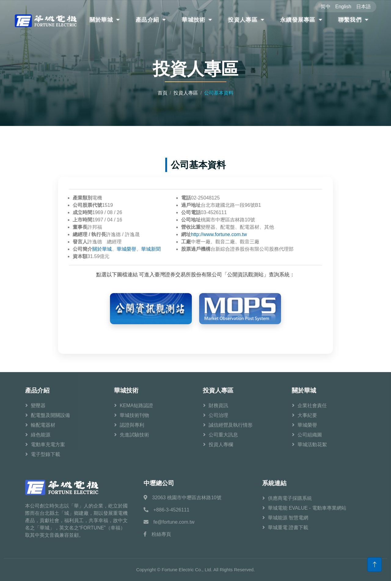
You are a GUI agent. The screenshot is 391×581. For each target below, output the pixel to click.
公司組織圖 (310, 434)
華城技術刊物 (134, 415)
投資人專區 (243, 20)
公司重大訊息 (223, 434)
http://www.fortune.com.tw (219, 234)
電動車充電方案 (48, 444)
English (343, 6)
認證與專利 (132, 425)
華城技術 (193, 20)
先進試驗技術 (134, 434)
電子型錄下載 (45, 454)
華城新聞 (151, 249)
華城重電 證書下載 (288, 527)
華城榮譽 (126, 249)
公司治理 (218, 415)
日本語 (363, 6)
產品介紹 (147, 20)
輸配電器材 (43, 425)
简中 (326, 6)
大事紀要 (307, 415)
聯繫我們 (350, 20)
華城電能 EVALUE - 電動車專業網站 (307, 508)
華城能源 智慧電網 (288, 517)
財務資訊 (218, 405)
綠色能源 (40, 434)
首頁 (162, 92)
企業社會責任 (312, 405)
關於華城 (101, 20)
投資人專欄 (221, 444)
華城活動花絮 (312, 444)
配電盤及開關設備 (50, 415)
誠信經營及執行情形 (231, 425)
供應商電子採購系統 (290, 498)
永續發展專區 (298, 20)
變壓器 (38, 405)
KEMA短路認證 (136, 405)
